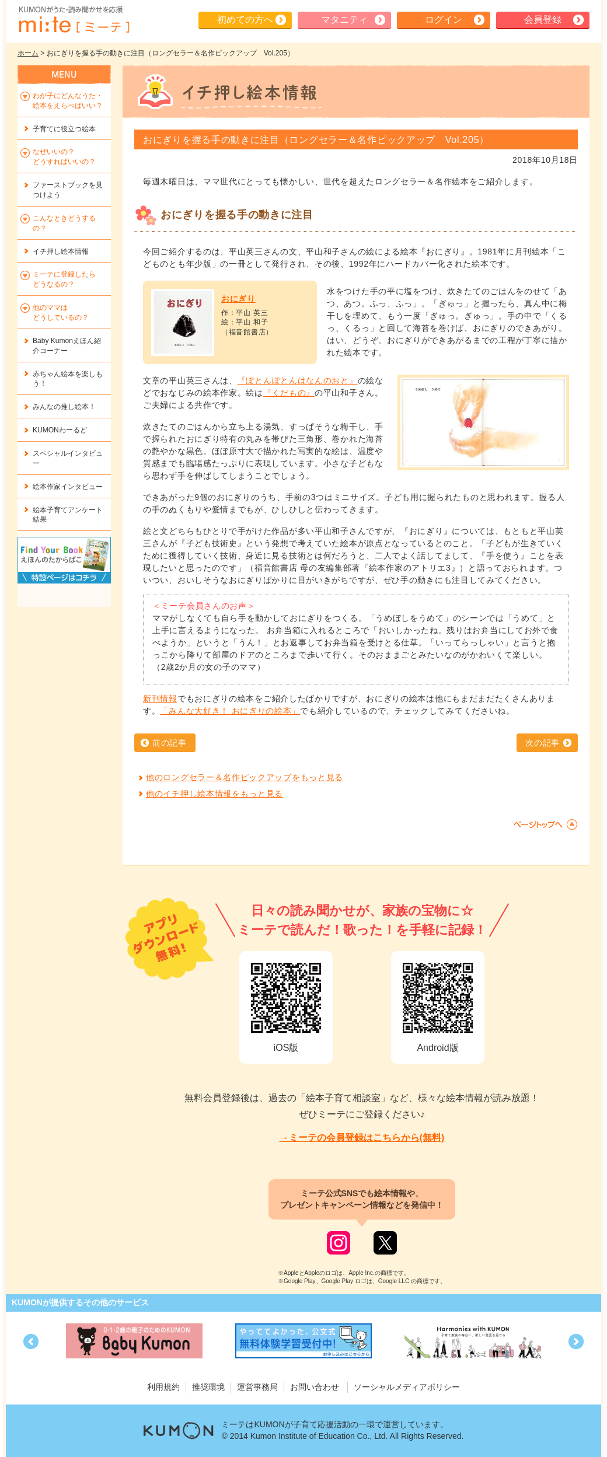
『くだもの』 (289, 392)
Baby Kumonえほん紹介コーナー (67, 346)
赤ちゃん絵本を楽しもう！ (68, 379)
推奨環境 (208, 1387)
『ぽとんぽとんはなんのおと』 (298, 380)
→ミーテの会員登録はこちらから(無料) (362, 1137)
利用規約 (163, 1387)
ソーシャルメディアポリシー (407, 1387)
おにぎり (238, 298)
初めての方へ (245, 20)
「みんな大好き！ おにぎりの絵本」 (230, 710)
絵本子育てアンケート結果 (68, 515)
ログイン (443, 20)
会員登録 (542, 20)
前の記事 (169, 742)
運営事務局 (257, 1387)
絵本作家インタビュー (68, 487)
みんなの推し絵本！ (64, 407)
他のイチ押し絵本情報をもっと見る (214, 793)
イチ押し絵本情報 (61, 251)
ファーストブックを (68, 190)
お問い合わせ (314, 1387)
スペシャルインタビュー (68, 458)
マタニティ (344, 20)
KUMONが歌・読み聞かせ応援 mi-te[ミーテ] (74, 20)
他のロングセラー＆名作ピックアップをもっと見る (244, 777)
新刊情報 (160, 698)
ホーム (28, 53)
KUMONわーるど (60, 430)
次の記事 (542, 742)
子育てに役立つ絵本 (64, 129)
